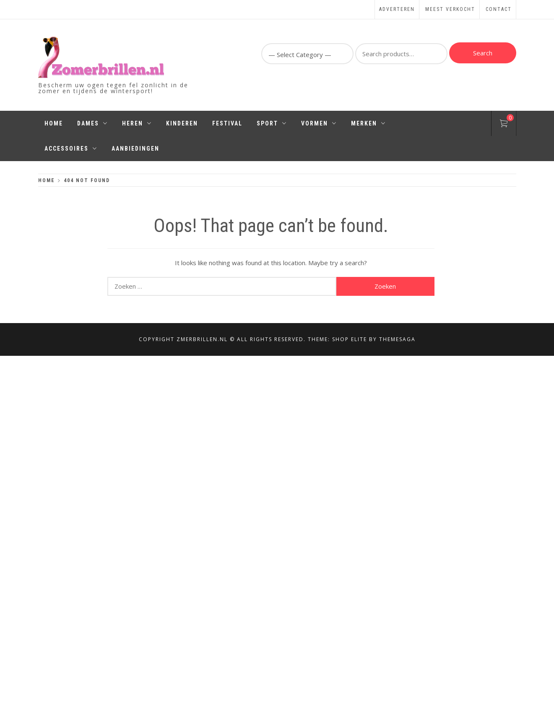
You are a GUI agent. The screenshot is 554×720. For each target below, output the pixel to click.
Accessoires (70, 148)
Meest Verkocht (450, 9)
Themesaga (397, 339)
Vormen (319, 123)
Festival (227, 123)
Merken (368, 123)
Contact (499, 9)
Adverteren (397, 9)
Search (482, 53)
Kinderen (182, 123)
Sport (272, 123)
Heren (137, 123)
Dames (92, 123)
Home (53, 123)
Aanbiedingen (135, 148)
